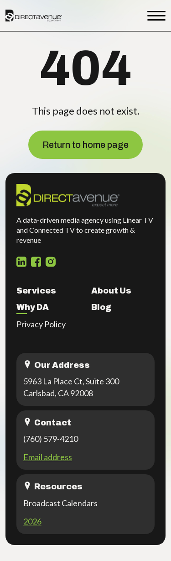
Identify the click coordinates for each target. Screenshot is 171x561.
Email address (47, 457)
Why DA (32, 307)
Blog (101, 307)
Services (36, 290)
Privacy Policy (41, 324)
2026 (32, 521)
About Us (111, 290)
